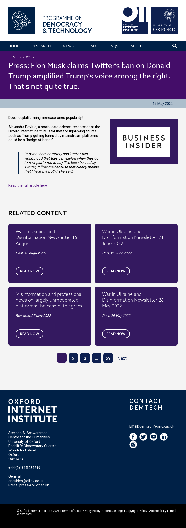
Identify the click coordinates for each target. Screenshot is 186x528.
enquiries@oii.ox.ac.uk (25, 481)
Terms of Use (71, 511)
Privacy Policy (91, 511)
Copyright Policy (136, 511)
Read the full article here (27, 185)
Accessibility (157, 511)
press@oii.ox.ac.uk (34, 485)
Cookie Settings (113, 511)
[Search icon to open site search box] (174, 46)
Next (122, 358)
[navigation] (153, 439)
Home (12, 57)
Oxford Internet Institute (36, 511)
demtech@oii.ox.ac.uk (157, 426)
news (26, 57)
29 (108, 358)
